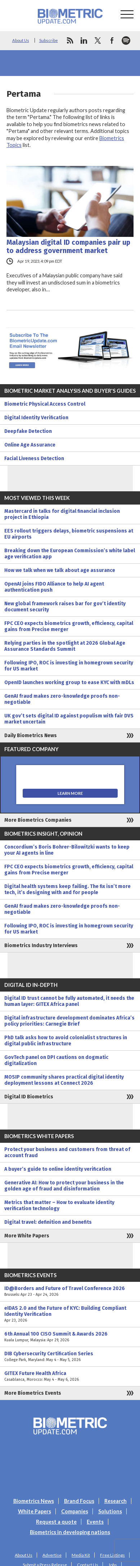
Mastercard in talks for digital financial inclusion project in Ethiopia (62, 514)
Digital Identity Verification (36, 418)
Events (95, 1522)
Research (115, 1501)
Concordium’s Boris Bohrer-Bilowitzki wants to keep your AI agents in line (67, 850)
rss (69, 40)
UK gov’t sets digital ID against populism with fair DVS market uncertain (69, 719)
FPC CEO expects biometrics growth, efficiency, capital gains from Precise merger (68, 626)
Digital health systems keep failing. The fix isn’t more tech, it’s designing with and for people (67, 889)
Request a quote (56, 1522)
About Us (20, 40)
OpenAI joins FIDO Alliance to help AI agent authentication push (54, 587)
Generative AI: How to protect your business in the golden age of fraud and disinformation (64, 1186)
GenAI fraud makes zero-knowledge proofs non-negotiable (62, 699)
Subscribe (48, 40)
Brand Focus (79, 1501)
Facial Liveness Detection (34, 458)
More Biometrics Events (32, 1393)
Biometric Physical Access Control (44, 404)
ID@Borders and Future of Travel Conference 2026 (70, 1291)
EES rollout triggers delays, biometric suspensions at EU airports (68, 534)
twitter (97, 40)
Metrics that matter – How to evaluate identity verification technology (59, 1205)
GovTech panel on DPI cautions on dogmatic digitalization (56, 1060)
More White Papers (26, 1236)
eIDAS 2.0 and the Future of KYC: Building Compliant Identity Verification (70, 1314)
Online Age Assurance (29, 445)
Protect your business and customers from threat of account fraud (67, 1152)
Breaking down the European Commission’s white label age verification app (69, 554)
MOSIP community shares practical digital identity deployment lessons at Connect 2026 (64, 1080)
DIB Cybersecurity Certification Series (70, 1357)
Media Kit (81, 1555)
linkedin (83, 40)
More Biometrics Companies (38, 820)
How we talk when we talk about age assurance (59, 570)
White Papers (34, 1511)
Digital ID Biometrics (28, 1097)
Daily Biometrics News (30, 735)
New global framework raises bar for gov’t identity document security (65, 607)
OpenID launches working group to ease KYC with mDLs (69, 682)
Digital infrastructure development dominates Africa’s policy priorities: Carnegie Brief (69, 1021)
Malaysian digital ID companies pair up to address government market (68, 246)
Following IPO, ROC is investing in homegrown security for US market (68, 666)
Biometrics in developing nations (70, 1532)
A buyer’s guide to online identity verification (57, 1169)
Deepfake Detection (28, 431)
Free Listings (112, 1555)
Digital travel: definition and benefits (48, 1222)
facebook (111, 40)
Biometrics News (33, 1501)
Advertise (52, 1555)
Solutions (110, 1511)
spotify (125, 40)
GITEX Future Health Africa (70, 1376)
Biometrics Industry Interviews (41, 945)
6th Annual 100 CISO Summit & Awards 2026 (70, 1337)
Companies (74, 1511)
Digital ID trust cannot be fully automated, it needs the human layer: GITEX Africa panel (69, 1001)
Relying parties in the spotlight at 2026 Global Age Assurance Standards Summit (64, 646)
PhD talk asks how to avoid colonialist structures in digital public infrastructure (65, 1041)
